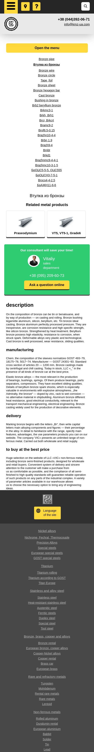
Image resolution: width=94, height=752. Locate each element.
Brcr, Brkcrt (46, 120)
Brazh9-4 (47, 145)
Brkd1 (47, 155)
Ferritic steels (47, 613)
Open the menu (47, 48)
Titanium (47, 566)
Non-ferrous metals (47, 712)
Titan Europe (47, 583)
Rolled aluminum (47, 718)
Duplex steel (47, 618)
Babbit (47, 734)
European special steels (47, 553)
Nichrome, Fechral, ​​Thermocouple (47, 537)
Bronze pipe (47, 59)
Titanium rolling (47, 572)
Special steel (47, 623)
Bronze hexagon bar (46, 90)
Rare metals (47, 699)
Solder (47, 739)
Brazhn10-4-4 (47, 135)
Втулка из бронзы (46, 64)
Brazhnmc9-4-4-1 (46, 160)
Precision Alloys (47, 542)
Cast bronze (46, 95)
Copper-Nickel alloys (47, 653)
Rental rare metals (47, 693)
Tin (47, 744)
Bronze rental (47, 643)
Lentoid (47, 704)
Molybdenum (47, 688)
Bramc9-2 (46, 125)
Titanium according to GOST (47, 578)
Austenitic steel (47, 608)
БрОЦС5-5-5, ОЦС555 (46, 170)
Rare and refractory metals (47, 676)
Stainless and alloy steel (47, 591)
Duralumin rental (47, 723)
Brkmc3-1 (46, 110)
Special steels (47, 548)
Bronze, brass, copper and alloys (47, 636)
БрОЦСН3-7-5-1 (47, 175)
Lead (47, 749)
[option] (31, 224)
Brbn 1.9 (46, 140)
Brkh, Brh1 (47, 115)
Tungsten (47, 683)
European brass (47, 669)
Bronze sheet (46, 85)
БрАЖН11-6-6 (46, 185)
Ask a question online (46, 285)
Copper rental (47, 658)
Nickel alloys (47, 531)
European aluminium (47, 729)
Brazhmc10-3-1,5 (46, 165)
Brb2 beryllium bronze (46, 105)
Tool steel (47, 628)
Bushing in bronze (46, 100)
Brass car (47, 663)
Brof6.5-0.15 (46, 130)
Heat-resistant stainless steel (47, 602)
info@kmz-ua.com (77, 24)
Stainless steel (47, 597)
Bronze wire (46, 70)
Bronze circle (46, 75)
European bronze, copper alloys (47, 648)
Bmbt (46, 150)
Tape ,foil (47, 80)
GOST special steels (46, 558)
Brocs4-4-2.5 (46, 180)
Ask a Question (37, 2)
